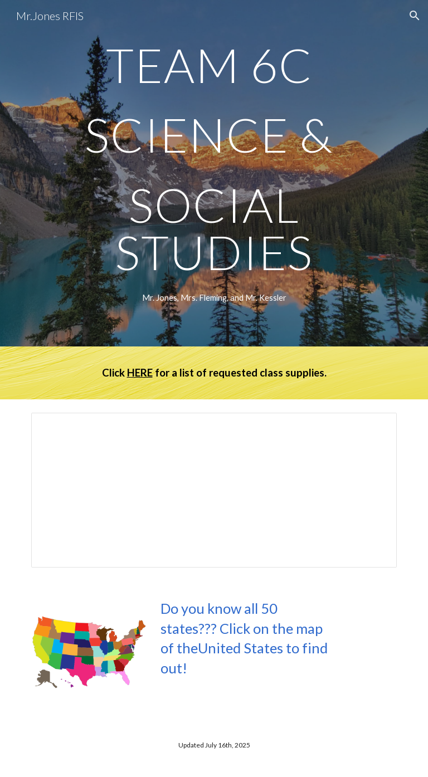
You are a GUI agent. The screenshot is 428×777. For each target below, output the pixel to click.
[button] (414, 15)
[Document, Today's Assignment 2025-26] (213, 490)
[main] (213, 158)
